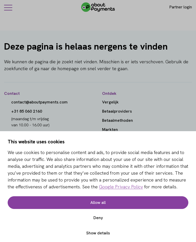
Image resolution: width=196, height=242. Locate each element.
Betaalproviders (117, 111)
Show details (98, 233)
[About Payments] (98, 7)
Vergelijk (110, 102)
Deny (98, 217)
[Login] (176, 7)
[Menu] (8, 7)
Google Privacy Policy (121, 187)
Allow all (98, 202)
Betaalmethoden (117, 120)
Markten (110, 129)
